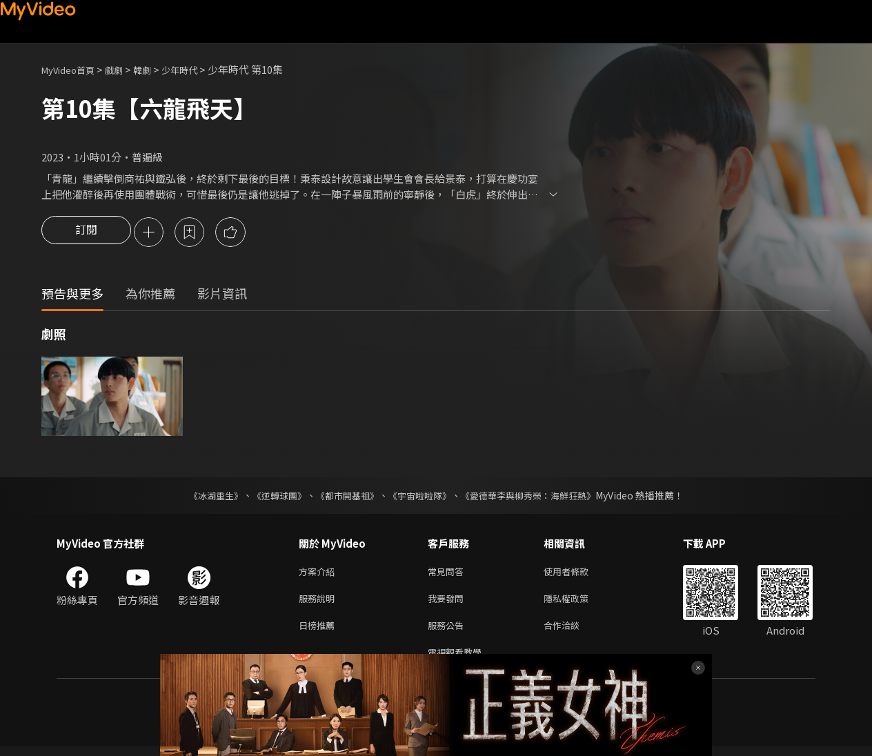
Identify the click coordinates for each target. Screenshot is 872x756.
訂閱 (86, 233)
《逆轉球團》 (271, 497)
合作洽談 (572, 631)
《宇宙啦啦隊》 (421, 497)
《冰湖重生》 (203, 497)
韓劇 (156, 69)
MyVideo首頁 (72, 69)
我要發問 (448, 602)
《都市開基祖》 (343, 497)
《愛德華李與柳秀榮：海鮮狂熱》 (536, 497)
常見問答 (448, 573)
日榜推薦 (319, 631)
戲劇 (125, 69)
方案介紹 (319, 573)
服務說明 (319, 602)
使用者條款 (578, 573)
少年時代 (197, 69)
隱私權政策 (578, 602)
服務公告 (448, 631)
